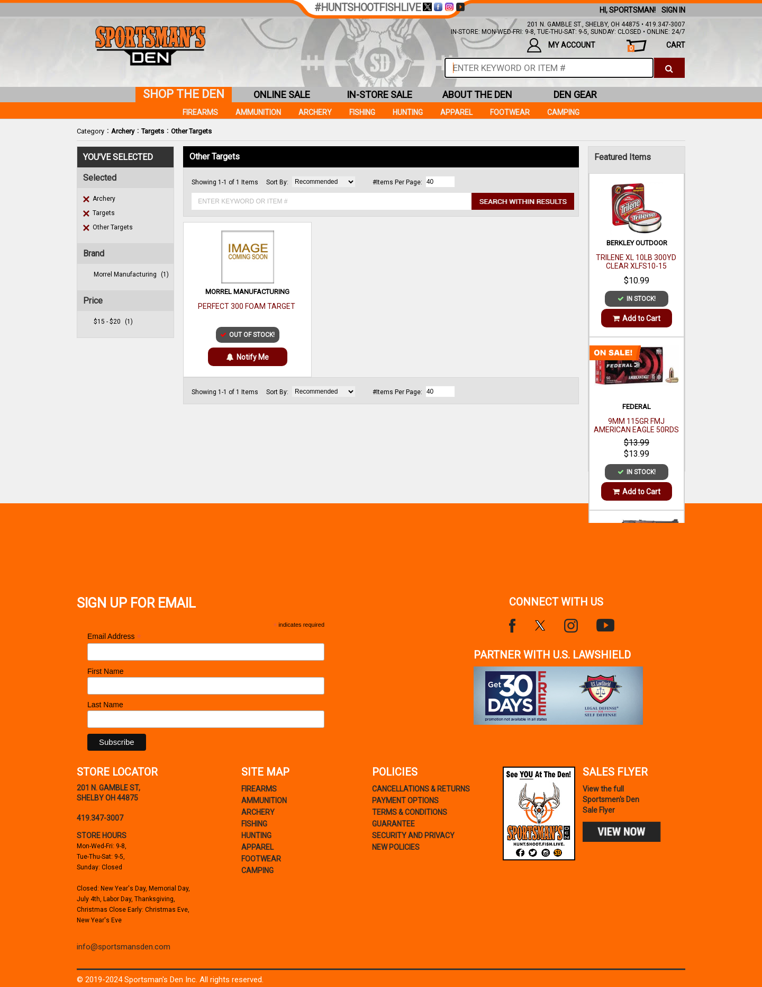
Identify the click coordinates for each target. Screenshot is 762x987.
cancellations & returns (421, 789)
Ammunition (258, 112)
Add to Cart (636, 318)
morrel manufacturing (131, 274)
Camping (563, 112)
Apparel (456, 112)
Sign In (673, 10)
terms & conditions (409, 812)
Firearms (200, 112)
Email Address (114, 637)
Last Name (105, 704)
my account (561, 45)
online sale (281, 94)
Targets (152, 131)
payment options (405, 800)
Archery (122, 131)
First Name (105, 671)
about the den (477, 94)
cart (656, 46)
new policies (396, 847)
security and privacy (413, 835)
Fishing (362, 112)
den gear (575, 94)
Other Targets (191, 131)
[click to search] (669, 68)
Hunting (408, 112)
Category (90, 131)
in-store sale (379, 94)
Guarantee (393, 824)
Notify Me (247, 357)
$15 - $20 (113, 321)
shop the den (183, 94)
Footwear (510, 112)
